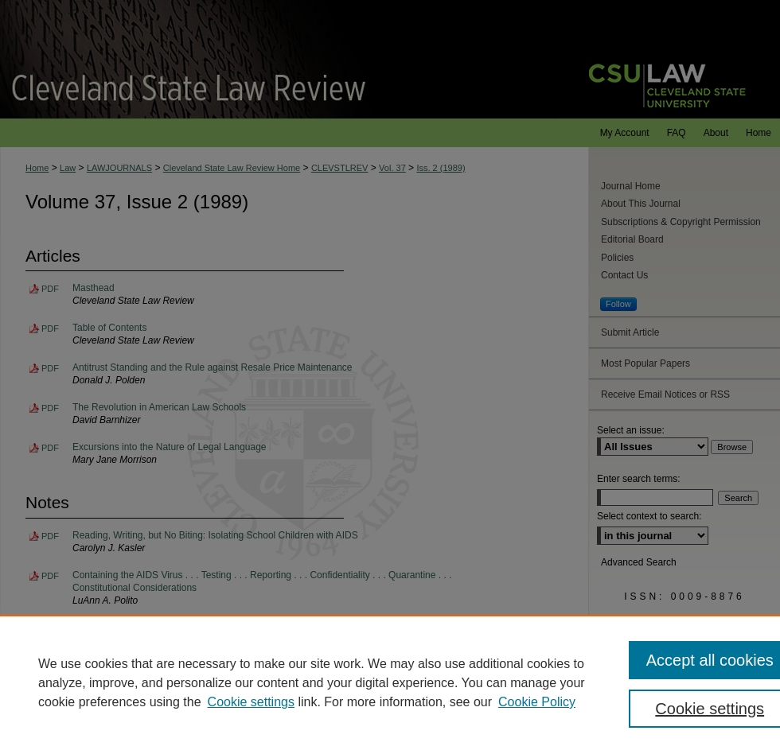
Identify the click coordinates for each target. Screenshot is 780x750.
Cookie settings (251, 702)
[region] (390, 682)
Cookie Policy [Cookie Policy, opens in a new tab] (536, 702)
